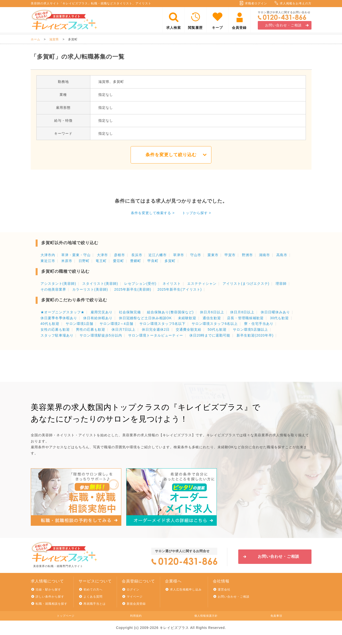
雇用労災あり (102, 312)
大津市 (102, 255)
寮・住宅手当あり (258, 324)
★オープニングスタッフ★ (62, 312)
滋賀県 (54, 39)
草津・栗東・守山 (76, 255)
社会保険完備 (130, 312)
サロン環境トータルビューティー (155, 335)
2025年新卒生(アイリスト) (179, 289)
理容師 (281, 283)
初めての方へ (93, 589)
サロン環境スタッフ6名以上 (215, 324)
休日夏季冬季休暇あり (59, 318)
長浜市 (136, 255)
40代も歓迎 (50, 324)
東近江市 (48, 261)
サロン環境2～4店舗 (116, 324)
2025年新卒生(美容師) (132, 289)
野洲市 (247, 255)
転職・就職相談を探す (51, 603)
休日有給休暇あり (98, 318)
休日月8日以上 (242, 312)
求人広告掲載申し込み (186, 589)
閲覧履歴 (195, 28)
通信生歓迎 (212, 318)
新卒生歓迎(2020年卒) (255, 335)
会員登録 (239, 28)
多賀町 (170, 261)
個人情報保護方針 (206, 615)
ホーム (35, 39)
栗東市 (212, 255)
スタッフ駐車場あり (57, 335)
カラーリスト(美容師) (90, 289)
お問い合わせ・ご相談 (283, 25)
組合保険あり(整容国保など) (170, 312)
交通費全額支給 (188, 329)
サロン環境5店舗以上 (250, 329)
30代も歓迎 (279, 318)
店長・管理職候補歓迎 (245, 318)
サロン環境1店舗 (79, 324)
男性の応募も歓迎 (90, 329)
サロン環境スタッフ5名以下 (162, 324)
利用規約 (136, 615)
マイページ (135, 596)
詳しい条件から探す (50, 596)
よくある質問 (93, 596)
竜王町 (101, 261)
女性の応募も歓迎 (55, 329)
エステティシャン (202, 283)
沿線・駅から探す (48, 589)
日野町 (84, 261)
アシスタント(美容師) (58, 283)
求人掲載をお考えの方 (295, 3)
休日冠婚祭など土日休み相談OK (145, 318)
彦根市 (119, 255)
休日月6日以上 (212, 312)
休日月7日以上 (124, 329)
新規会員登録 (136, 603)
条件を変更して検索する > (153, 213)
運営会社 (224, 589)
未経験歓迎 (187, 318)
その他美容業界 (53, 289)
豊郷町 (135, 261)
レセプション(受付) (140, 283)
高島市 (281, 255)
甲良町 (152, 261)
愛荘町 (118, 261)
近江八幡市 (157, 255)
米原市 (66, 261)
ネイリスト (172, 283)
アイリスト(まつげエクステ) (246, 283)
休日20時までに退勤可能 (209, 335)
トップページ (65, 615)
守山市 (195, 255)
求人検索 (173, 28)
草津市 (178, 255)
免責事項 (276, 615)
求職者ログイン (256, 3)
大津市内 (48, 255)
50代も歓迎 (217, 329)
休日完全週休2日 (156, 329)
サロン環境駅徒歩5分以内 (101, 335)
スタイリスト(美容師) (100, 283)
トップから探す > (196, 213)
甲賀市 (230, 255)
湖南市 (264, 255)
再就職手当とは (94, 603)
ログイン (133, 589)
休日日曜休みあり (275, 312)
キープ (217, 28)
